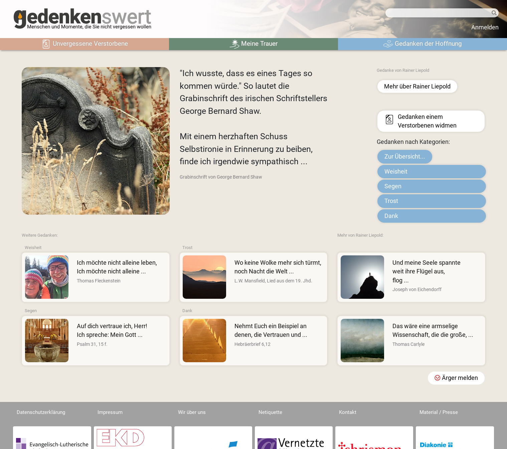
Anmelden (485, 27)
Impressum (110, 412)
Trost (391, 201)
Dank (391, 216)
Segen (392, 186)
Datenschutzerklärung (41, 412)
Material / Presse (438, 412)
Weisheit (395, 171)
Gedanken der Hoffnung (422, 44)
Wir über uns (192, 412)
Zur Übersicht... (404, 156)
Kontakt (347, 412)
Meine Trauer (253, 44)
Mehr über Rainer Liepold (417, 86)
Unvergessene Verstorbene (84, 44)
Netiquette (270, 412)
